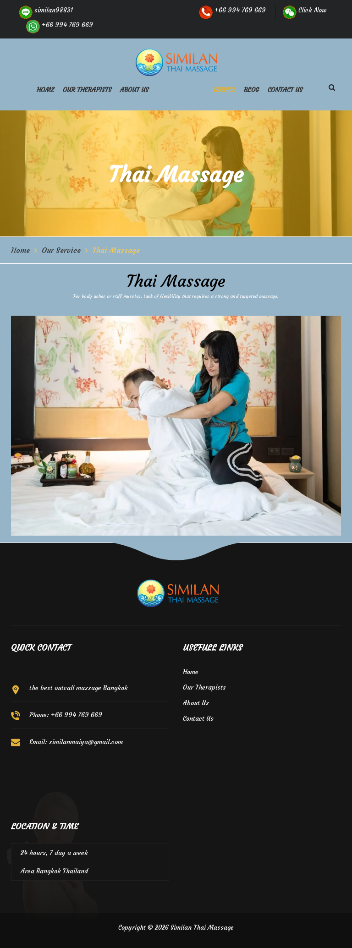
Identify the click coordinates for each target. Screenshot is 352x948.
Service (224, 90)
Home (45, 90)
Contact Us (198, 718)
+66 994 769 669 (59, 25)
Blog (251, 90)
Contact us (285, 90)
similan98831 (46, 10)
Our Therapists (87, 90)
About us (134, 90)
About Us (196, 703)
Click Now (305, 10)
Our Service (61, 250)
